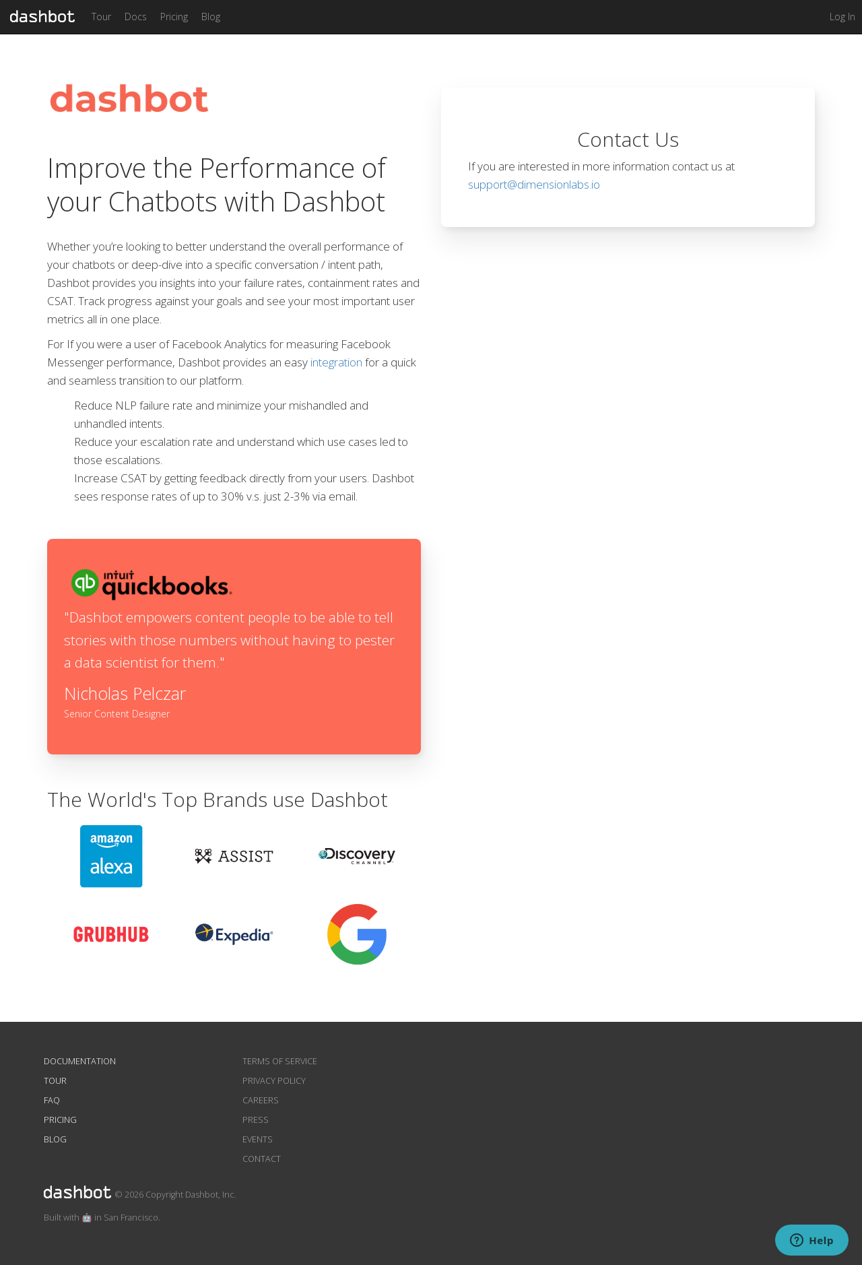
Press (255, 1120)
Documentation (80, 1061)
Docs (136, 16)
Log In (842, 16)
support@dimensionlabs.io (534, 184)
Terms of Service (279, 1061)
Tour (101, 16)
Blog (210, 16)
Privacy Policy (274, 1080)
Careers (260, 1100)
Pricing (174, 16)
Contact (261, 1159)
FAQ (52, 1100)
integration (336, 362)
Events (257, 1139)
